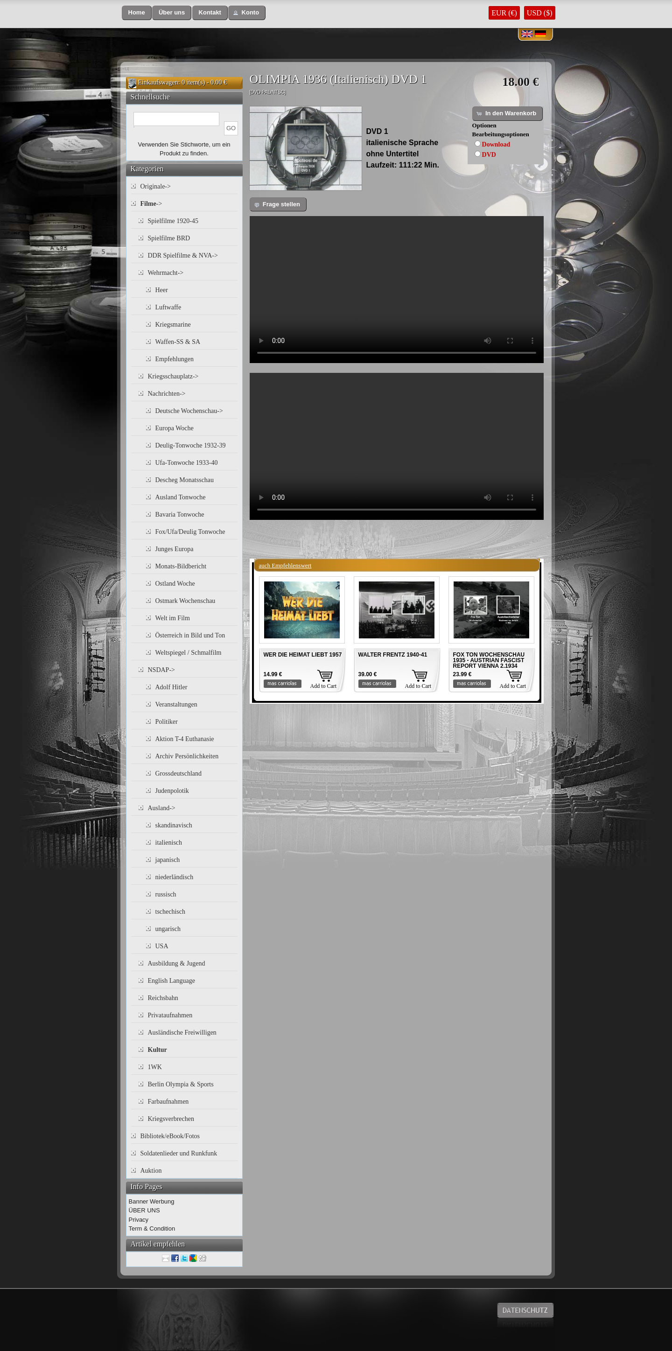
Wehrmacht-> (166, 272)
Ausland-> (161, 808)
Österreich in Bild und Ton (190, 635)
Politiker (166, 721)
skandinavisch (173, 825)
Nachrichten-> (167, 393)
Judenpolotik (172, 790)
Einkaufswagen (158, 82)
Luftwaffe (168, 307)
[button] (137, 13)
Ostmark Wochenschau (185, 600)
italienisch (168, 842)
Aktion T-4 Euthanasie (184, 738)
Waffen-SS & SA (178, 341)
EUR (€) (504, 13)
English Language (171, 980)
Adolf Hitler (171, 687)
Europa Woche (174, 428)
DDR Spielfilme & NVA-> (183, 255)
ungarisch (168, 928)
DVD (489, 154)
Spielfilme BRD (169, 238)
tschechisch (170, 911)
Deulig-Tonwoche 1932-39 (190, 445)
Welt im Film (172, 618)
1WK (155, 1067)
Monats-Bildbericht (181, 566)
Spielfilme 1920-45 (173, 220)
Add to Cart (323, 686)
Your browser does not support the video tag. (397, 289)
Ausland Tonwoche (180, 497)
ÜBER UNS (144, 1210)
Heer (161, 290)
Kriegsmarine (173, 324)
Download (496, 144)
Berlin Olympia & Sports (181, 1084)
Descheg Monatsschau (184, 479)
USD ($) (540, 13)
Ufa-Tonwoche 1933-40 (186, 462)
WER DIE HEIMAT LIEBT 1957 (303, 654)
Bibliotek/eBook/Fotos (170, 1136)
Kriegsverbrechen (171, 1118)
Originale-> (155, 186)
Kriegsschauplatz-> (173, 376)
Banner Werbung (152, 1201)
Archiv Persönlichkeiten (187, 756)
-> (151, 203)
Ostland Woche (175, 583)
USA (161, 946)
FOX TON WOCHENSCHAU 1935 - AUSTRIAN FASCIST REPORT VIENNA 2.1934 (489, 660)
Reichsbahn (163, 997)
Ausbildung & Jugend (176, 963)
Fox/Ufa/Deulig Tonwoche (190, 531)
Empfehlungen (174, 359)
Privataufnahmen (170, 1015)
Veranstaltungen (176, 704)
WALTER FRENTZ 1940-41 (392, 654)
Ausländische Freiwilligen (182, 1032)
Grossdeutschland (178, 773)
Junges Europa (174, 549)
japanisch (167, 859)
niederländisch (174, 877)
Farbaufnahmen (168, 1101)
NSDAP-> (161, 669)
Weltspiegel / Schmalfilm (188, 652)
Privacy (139, 1219)
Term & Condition (152, 1228)
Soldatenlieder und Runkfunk (178, 1153)
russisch (165, 894)
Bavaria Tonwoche (179, 514)
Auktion (151, 1170)
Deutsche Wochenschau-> (189, 410)
